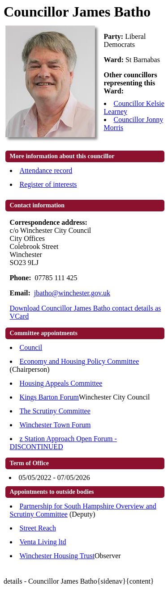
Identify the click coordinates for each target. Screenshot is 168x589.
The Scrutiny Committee (55, 411)
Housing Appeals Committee (61, 383)
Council (31, 347)
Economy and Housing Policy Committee (79, 361)
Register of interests (48, 184)
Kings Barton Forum (49, 397)
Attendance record (46, 170)
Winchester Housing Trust (57, 556)
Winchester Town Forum (55, 425)
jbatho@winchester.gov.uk (72, 293)
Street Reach (38, 528)
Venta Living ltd (43, 542)
